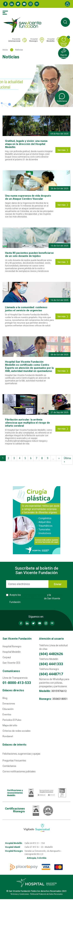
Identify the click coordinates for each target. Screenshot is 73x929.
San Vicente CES (11, 662)
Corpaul (7, 657)
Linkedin (11, 4)
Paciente (14, 40)
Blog (5, 698)
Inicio (5, 50)
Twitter (18, 4)
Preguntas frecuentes (14, 760)
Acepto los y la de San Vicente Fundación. (35, 598)
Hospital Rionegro (12, 646)
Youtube (24, 4)
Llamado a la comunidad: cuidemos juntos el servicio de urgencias (26, 309)
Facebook (5, 4)
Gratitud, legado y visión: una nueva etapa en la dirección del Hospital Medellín (26, 144)
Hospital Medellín (12, 652)
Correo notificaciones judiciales (19, 771)
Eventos (7, 714)
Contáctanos (9, 766)
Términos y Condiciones (34, 595)
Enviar (57, 584)
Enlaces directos (13, 690)
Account (67, 3)
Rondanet (8, 736)
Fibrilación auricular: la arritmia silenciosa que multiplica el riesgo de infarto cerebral (27, 422)
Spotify (36, 4)
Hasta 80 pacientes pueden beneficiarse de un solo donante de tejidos (29, 254)
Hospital (33, 40)
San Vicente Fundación (17, 638)
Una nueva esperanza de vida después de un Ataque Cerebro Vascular (28, 197)
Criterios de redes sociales (16, 731)
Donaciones (9, 703)
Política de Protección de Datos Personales (46, 894)
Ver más (63, 150)
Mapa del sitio (10, 725)
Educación (8, 709)
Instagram (30, 4)
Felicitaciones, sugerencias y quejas (21, 753)
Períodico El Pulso (12, 720)
